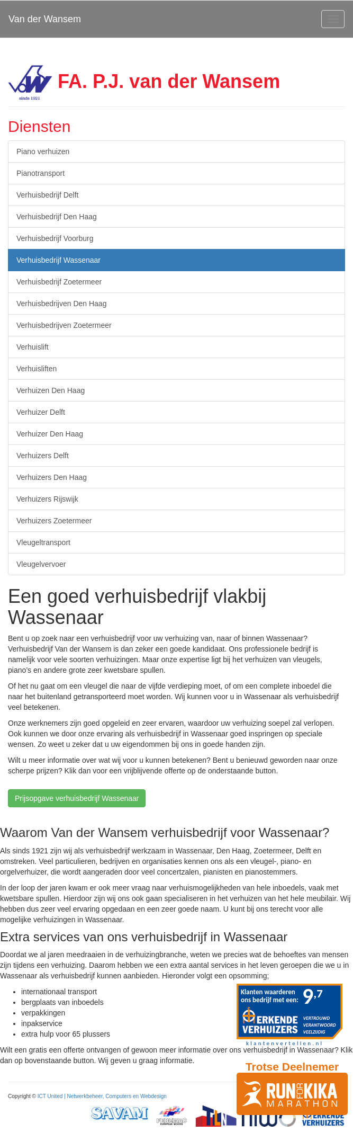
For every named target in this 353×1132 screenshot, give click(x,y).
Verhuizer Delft (40, 412)
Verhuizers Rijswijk (47, 499)
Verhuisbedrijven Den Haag (61, 303)
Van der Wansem (44, 19)
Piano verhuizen (42, 151)
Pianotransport (40, 173)
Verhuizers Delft (42, 455)
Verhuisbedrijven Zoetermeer (64, 325)
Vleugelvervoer (41, 564)
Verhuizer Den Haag (49, 434)
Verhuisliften (36, 368)
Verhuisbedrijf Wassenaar (58, 260)
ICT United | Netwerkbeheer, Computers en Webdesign (102, 1096)
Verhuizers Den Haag (51, 477)
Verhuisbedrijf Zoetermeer (59, 282)
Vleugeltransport (43, 542)
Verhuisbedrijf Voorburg (55, 238)
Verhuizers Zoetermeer (54, 520)
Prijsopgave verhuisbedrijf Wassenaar (77, 798)
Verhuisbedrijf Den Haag (56, 216)
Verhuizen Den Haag (50, 390)
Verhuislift (32, 347)
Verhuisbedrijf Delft (47, 195)
